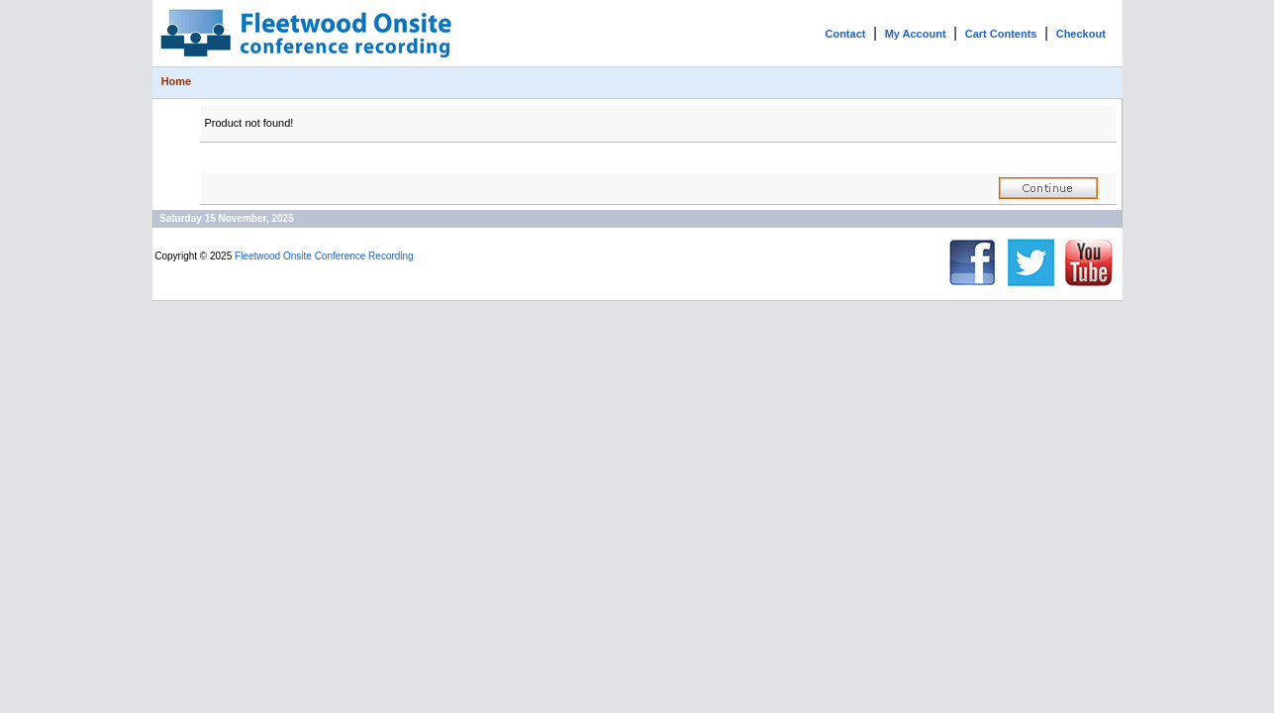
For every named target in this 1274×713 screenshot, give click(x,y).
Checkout (1081, 34)
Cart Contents (1001, 34)
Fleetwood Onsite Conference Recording (324, 256)
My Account (915, 34)
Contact (845, 34)
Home (176, 81)
